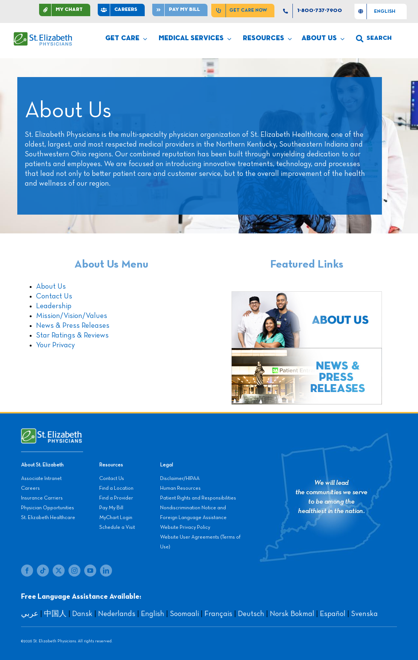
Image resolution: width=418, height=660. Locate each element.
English (152, 614)
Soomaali (184, 614)
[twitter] (59, 571)
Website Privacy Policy (185, 527)
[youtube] (90, 571)
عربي (29, 614)
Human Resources (180, 488)
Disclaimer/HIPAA (180, 478)
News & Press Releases (72, 325)
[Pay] (179, 10)
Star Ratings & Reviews (72, 335)
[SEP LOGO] (43, 35)
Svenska (364, 614)
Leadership (53, 306)
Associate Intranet (41, 478)
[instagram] (74, 571)
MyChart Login (115, 517)
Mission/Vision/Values (71, 315)
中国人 (55, 614)
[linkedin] (106, 571)
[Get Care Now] (242, 10)
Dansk (82, 614)
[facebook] (27, 571)
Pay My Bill (111, 507)
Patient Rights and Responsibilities (198, 498)
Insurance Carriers (42, 498)
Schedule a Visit (117, 527)
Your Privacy (55, 345)
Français (218, 614)
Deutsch (251, 614)
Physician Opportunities (47, 507)
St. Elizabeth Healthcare (48, 517)
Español (332, 614)
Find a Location (116, 488)
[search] (374, 38)
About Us (51, 286)
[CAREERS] (121, 10)
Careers (30, 488)
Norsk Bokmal (292, 614)
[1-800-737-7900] (314, 11)
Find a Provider (116, 498)
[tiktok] (43, 571)
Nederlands (116, 614)
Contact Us (54, 296)
